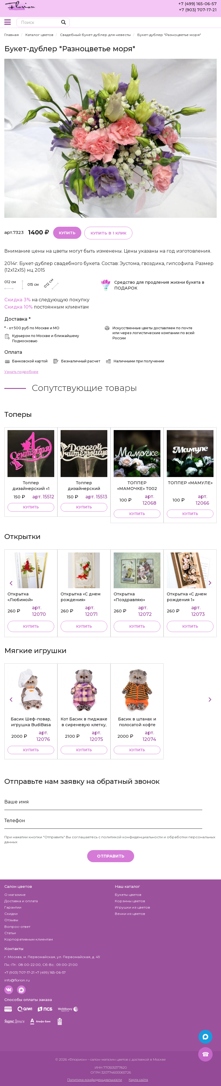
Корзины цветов (130, 900)
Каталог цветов (39, 35)
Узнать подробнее (21, 371)
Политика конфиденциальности (94, 1079)
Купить (67, 232)
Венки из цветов (130, 913)
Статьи (10, 932)
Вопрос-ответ (17, 926)
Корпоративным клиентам (28, 938)
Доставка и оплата (21, 900)
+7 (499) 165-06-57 (197, 3)
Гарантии (12, 907)
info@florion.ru (17, 980)
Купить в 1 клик (108, 232)
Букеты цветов (128, 894)
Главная (11, 35)
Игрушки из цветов (132, 907)
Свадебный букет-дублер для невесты (95, 35)
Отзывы (11, 919)
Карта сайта (138, 1079)
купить (31, 507)
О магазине (15, 894)
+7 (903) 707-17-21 (198, 9)
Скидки (11, 913)
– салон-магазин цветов (108, 1059)
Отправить (110, 855)
